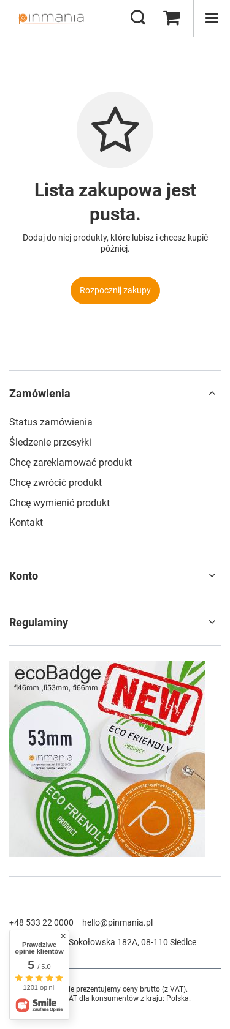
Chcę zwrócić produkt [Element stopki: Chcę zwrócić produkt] (55, 482)
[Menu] (211, 18)
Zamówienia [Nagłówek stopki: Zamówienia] (40, 393)
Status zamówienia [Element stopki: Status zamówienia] (51, 422)
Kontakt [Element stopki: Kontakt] (26, 522)
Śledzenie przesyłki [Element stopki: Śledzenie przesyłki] (50, 442)
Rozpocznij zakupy (115, 290)
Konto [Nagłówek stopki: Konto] (23, 575)
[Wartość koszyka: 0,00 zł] (171, 18)
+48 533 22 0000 (41, 922)
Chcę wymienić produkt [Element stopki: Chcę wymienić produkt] (59, 503)
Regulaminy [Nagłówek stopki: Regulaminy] (38, 622)
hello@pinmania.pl (117, 922)
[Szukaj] (138, 18)
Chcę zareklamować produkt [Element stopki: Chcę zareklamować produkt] (70, 462)
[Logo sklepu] (51, 18)
